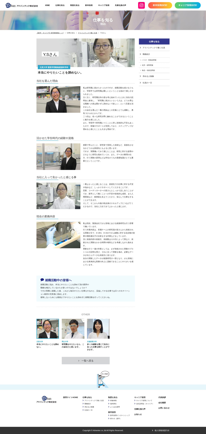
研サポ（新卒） (115, 419)
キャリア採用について (144, 400)
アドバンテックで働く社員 (87, 33)
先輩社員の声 (120, 5)
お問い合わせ (164, 408)
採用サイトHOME (70, 397)
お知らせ (138, 414)
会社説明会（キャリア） (145, 404)
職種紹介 (146, 54)
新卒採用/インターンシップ (120, 415)
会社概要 (162, 403)
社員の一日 (147, 83)
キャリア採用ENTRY (187, 5)
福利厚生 (113, 404)
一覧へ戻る (86, 360)
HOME (47, 5)
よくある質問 (115, 407)
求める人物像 (148, 76)
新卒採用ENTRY (160, 5)
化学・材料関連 (147, 65)
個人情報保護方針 (162, 430)
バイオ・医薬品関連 (149, 60)
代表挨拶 (162, 397)
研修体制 (113, 400)
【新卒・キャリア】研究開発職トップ (50, 33)
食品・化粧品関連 (148, 70)
